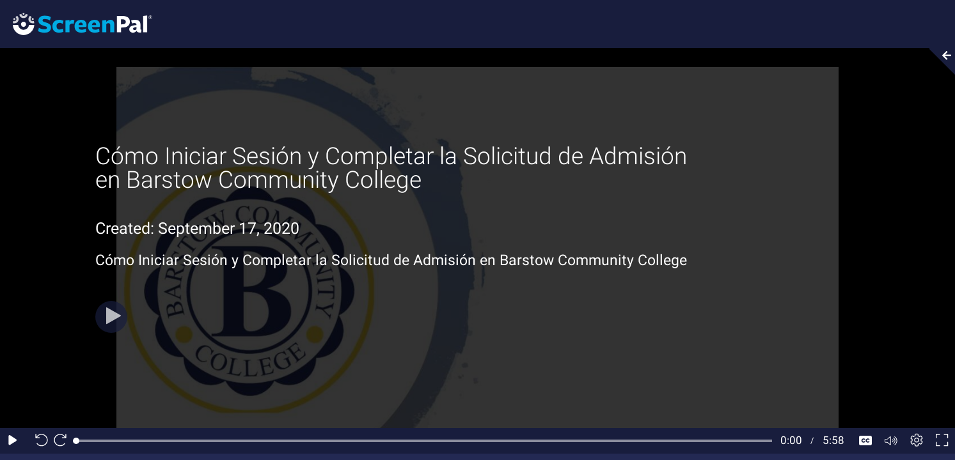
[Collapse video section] (938, 61)
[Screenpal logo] (76, 23)
